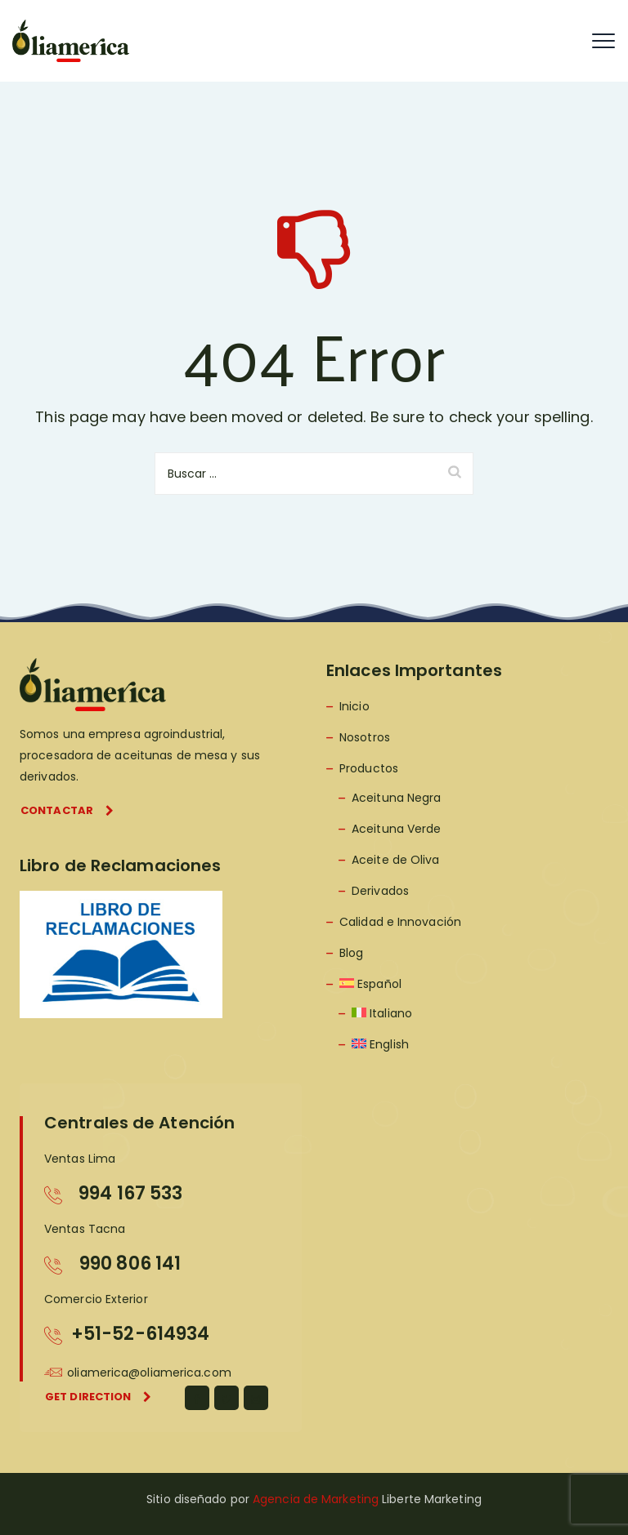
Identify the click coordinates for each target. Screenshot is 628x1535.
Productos (368, 768)
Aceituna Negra (396, 798)
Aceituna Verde (396, 829)
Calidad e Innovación (400, 922)
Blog (351, 953)
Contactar (67, 810)
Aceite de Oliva (396, 860)
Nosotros (364, 737)
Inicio (354, 706)
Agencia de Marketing (316, 1499)
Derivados (380, 891)
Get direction (98, 1396)
